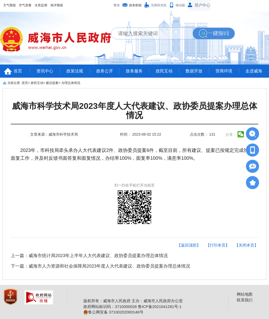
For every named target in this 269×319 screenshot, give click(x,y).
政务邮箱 (135, 5)
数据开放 (194, 71)
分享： (230, 134)
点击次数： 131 (202, 134)
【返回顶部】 (189, 245)
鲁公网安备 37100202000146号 (113, 312)
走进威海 (253, 71)
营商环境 (224, 71)
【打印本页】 (217, 245)
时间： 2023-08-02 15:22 (140, 134)
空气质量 (25, 5)
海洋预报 (56, 5)
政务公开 (104, 71)
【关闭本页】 (246, 245)
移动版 (180, 5)
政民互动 (164, 71)
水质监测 (41, 5)
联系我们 (244, 300)
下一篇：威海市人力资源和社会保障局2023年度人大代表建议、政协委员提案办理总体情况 (100, 266)
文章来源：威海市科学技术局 (54, 134)
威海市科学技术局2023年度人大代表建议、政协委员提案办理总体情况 (134, 111)
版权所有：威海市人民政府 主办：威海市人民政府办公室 (133, 301)
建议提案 (52, 83)
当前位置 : (14, 83)
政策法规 (74, 71)
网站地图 (244, 294)
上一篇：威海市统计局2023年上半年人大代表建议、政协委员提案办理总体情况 (89, 255)
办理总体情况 (70, 83)
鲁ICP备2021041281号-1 (160, 306)
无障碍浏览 (158, 5)
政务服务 (134, 71)
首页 (18, 71)
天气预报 (9, 5)
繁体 (117, 5)
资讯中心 (44, 71)
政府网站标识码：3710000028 (110, 306)
